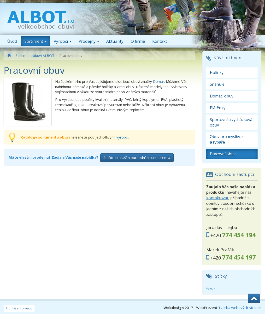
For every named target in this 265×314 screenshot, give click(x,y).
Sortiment (35, 41)
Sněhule (217, 84)
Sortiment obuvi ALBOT (35, 55)
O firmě (138, 41)
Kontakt (159, 41)
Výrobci (62, 41)
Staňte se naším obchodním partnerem (137, 157)
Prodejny (89, 41)
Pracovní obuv (223, 154)
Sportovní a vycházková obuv (231, 122)
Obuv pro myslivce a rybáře (226, 139)
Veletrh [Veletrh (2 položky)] (211, 288)
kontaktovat (217, 197)
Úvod (12, 41)
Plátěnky (217, 107)
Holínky (217, 72)
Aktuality (115, 41)
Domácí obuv (221, 96)
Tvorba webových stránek (239, 307)
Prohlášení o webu (19, 308)
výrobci (122, 137)
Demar (158, 81)
